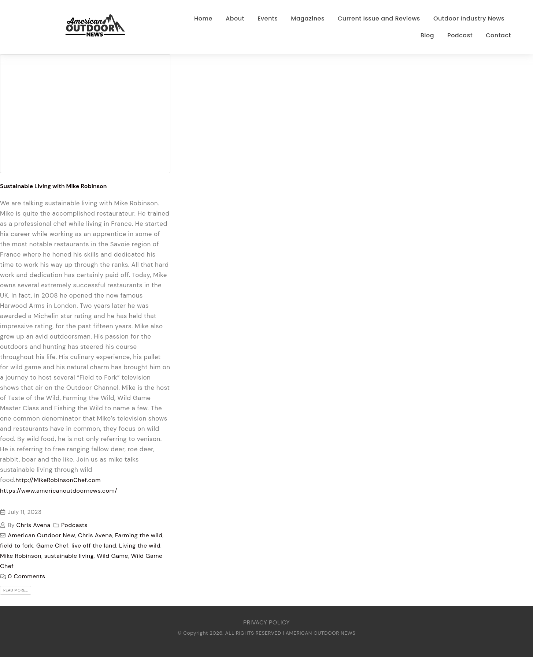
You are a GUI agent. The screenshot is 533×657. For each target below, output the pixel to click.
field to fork (16, 545)
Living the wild (139, 545)
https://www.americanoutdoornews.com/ (59, 490)
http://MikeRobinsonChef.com (58, 480)
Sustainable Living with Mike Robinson (53, 186)
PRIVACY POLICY (266, 622)
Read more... (15, 590)
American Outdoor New (41, 535)
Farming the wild (139, 535)
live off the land (93, 545)
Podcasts (74, 525)
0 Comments (26, 576)
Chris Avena (33, 525)
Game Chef (52, 545)
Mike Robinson (20, 556)
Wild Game (112, 556)
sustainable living (69, 556)
